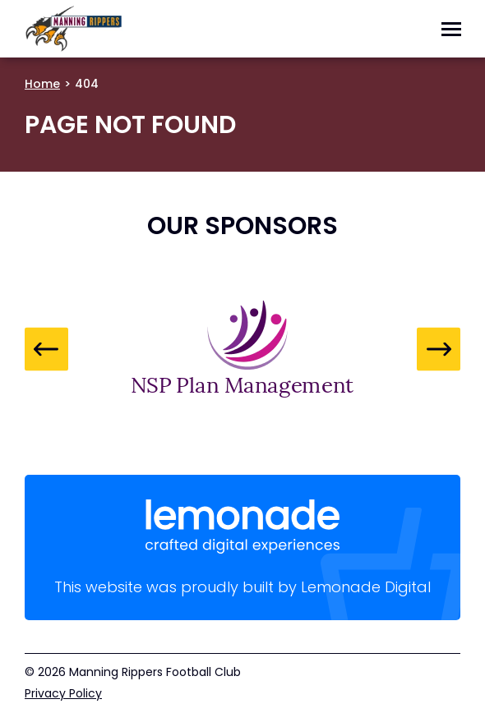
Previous (46, 348)
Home (42, 84)
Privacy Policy (63, 693)
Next (438, 348)
